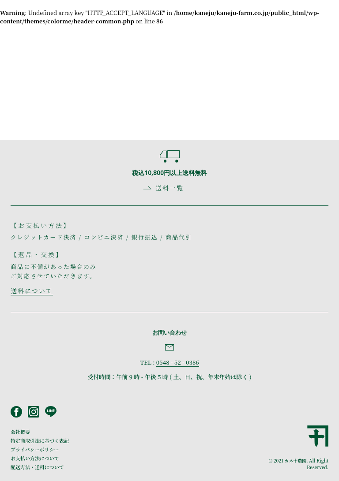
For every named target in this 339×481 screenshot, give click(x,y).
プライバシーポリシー (35, 449)
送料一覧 (169, 187)
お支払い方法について (35, 458)
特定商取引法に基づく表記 (40, 440)
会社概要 (20, 431)
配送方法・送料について (37, 466)
